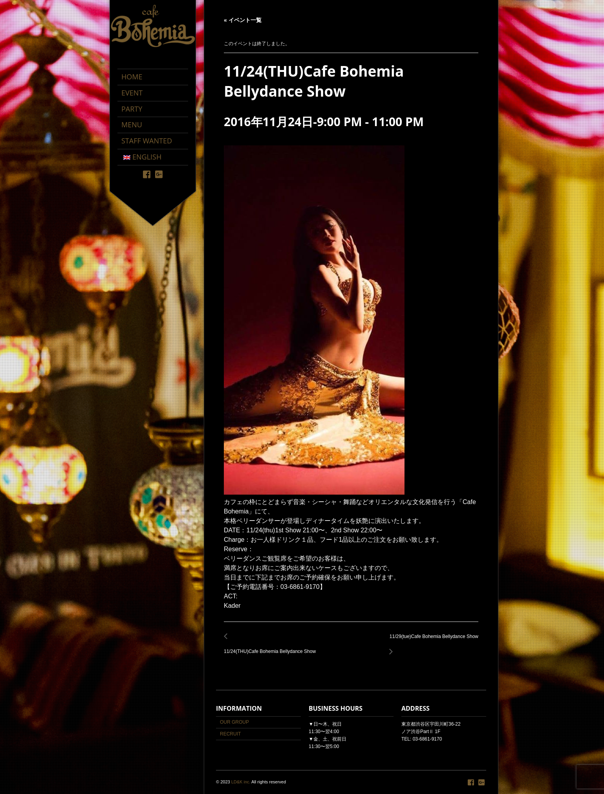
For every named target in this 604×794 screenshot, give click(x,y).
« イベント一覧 (243, 20)
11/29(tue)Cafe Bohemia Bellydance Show (431, 641)
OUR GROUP (234, 722)
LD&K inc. (241, 781)
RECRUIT (230, 734)
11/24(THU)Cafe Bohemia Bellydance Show (272, 647)
